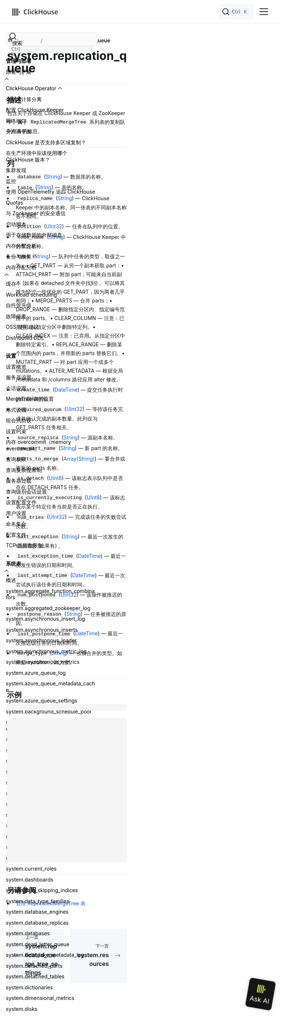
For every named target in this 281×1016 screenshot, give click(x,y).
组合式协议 (18, 420)
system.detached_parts (34, 966)
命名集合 (16, 524)
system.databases (28, 933)
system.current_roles (31, 868)
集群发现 (16, 170)
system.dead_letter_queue (38, 944)
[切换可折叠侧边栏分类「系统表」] (6, 571)
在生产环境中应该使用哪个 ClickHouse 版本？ (36, 156)
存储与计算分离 (24, 99)
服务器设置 (18, 377)
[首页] (10, 40)
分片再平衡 (18, 131)
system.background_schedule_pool (48, 711)
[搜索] (235, 12)
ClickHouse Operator (31, 88)
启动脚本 (16, 224)
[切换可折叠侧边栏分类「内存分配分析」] (6, 275)
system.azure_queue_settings (41, 700)
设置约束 (16, 431)
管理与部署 (18, 61)
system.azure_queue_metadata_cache (50, 686)
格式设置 (16, 410)
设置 (11, 356)
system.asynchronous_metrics (42, 662)
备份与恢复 (18, 256)
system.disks (21, 1009)
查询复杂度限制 (24, 470)
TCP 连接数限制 (24, 545)
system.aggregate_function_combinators (50, 594)
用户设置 (16, 513)
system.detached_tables (35, 976)
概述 (11, 580)
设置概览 (16, 367)
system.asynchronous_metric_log (46, 651)
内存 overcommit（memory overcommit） (38, 445)
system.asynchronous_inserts (42, 630)
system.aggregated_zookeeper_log (48, 608)
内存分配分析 (21, 246)
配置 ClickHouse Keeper (35, 110)
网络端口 (16, 121)
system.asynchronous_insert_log (45, 619)
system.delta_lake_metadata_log (45, 955)
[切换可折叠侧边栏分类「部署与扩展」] (6, 79)
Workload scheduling (31, 295)
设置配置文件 (21, 502)
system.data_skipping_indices (42, 890)
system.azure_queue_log (36, 673)
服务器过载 (18, 480)
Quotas (14, 202)
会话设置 (16, 388)
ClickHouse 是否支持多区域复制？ (46, 142)
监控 (11, 181)
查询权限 (16, 459)
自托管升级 (18, 305)
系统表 (13, 563)
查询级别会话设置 (26, 491)
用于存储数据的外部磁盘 (34, 235)
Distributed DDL (25, 338)
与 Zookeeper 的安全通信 (35, 213)
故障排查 (16, 316)
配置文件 (16, 535)
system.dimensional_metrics (40, 998)
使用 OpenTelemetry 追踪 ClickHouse (50, 192)
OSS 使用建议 (22, 327)
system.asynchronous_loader (41, 640)
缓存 (11, 284)
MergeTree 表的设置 (30, 399)
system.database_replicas (37, 923)
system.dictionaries (29, 987)
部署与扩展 (18, 72)
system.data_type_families (38, 901)
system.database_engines (37, 912)
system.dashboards (29, 879)
